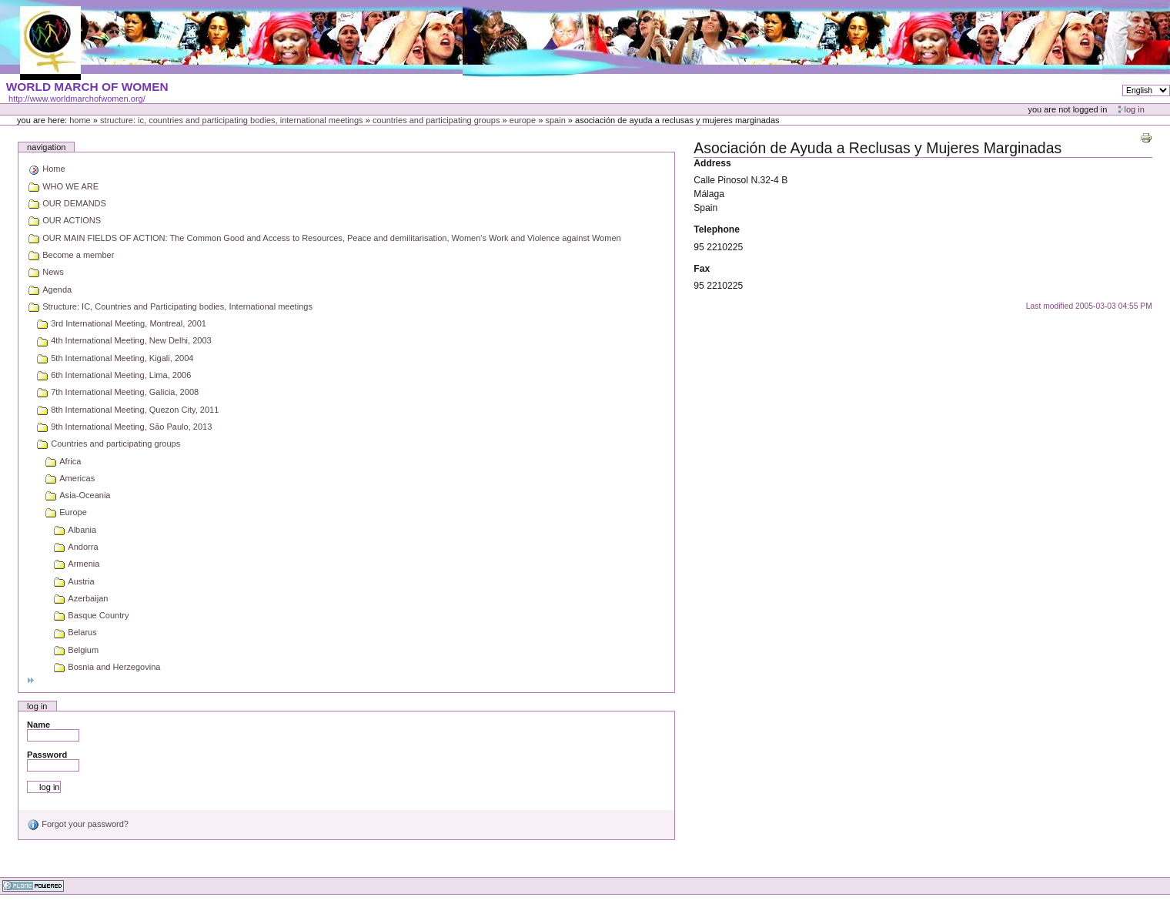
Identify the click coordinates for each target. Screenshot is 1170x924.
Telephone (717, 229)
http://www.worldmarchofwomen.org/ (76, 98)
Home (80, 120)
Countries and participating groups (436, 120)
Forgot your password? (78, 824)
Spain (555, 120)
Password (47, 754)
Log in (1135, 109)
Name (38, 724)
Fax (702, 268)
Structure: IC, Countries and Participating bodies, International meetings (231, 120)
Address (712, 163)
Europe (523, 120)
